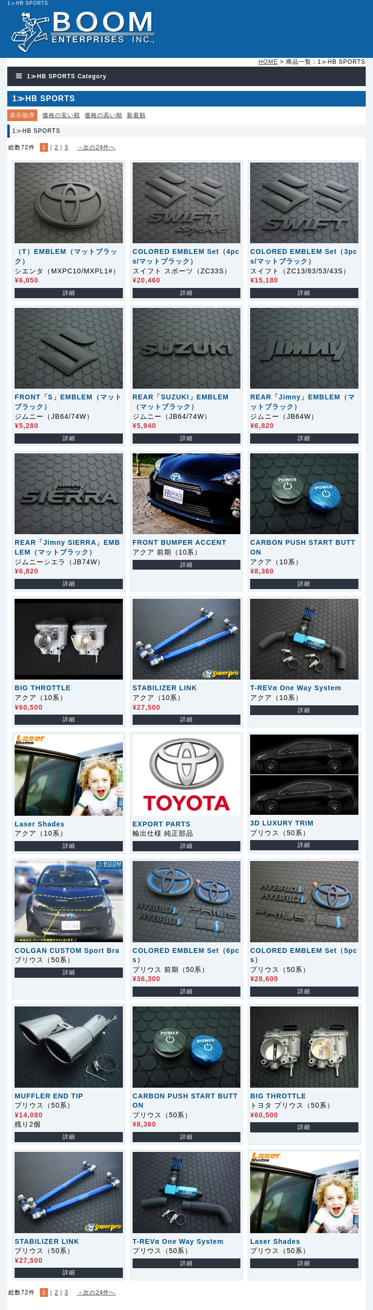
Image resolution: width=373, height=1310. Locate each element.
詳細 (69, 292)
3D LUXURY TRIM (282, 823)
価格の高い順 (103, 115)
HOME (268, 61)
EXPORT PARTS (162, 824)
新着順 (136, 115)
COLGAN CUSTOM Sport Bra (67, 950)
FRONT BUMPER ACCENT (179, 542)
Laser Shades (40, 824)
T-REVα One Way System (295, 688)
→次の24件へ (96, 147)
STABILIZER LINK (165, 688)
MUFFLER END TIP (49, 1096)
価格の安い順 (61, 115)
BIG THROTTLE (42, 688)
